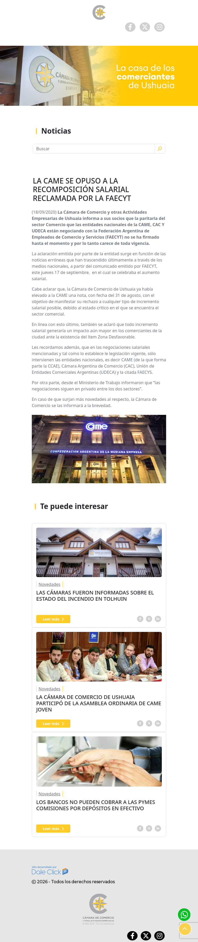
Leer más (53, 619)
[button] (184, 929)
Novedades (49, 584)
